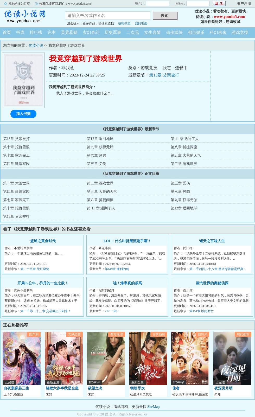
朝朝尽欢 (137, 388)
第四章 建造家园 (16, 164)
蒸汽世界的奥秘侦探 (212, 283)
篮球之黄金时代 (43, 241)
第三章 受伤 (96, 164)
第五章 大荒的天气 (186, 155)
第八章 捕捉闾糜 (184, 147)
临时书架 (124, 23)
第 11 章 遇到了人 (185, 139)
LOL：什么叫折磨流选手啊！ (127, 241)
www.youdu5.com (229, 16)
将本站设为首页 (19, 3)
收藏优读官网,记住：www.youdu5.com (65, 3)
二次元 (132, 32)
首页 (7, 32)
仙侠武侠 (174, 32)
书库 (20, 32)
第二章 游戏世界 (184, 164)
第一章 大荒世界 (16, 183)
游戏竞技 (240, 32)
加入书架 (23, 114)
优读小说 (28, 17)
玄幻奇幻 (91, 32)
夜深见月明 (223, 388)
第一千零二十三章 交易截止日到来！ (45, 311)
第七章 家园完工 (16, 155)
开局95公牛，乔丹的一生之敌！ (42, 283)
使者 (176, 388)
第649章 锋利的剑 (117, 269)
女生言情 (152, 32)
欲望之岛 (95, 388)
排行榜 (36, 32)
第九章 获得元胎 (100, 147)
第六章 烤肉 (96, 155)
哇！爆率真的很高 (127, 283)
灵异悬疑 (69, 32)
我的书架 (141, 23)
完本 (51, 32)
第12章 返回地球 (100, 139)
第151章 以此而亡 (201, 311)
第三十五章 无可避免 (34, 269)
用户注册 (244, 3)
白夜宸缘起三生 (16, 388)
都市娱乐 (196, 32)
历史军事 (113, 32)
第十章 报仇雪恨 (16, 147)
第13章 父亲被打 (164, 75)
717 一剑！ (112, 311)
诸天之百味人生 (212, 241)
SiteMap (153, 407)
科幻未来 (218, 32)
